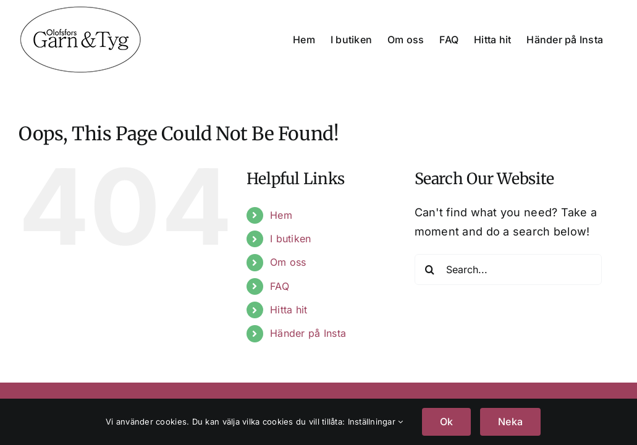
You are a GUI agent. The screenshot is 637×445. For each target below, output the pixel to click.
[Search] (430, 269)
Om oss (288, 262)
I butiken (290, 238)
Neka (510, 421)
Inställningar (375, 421)
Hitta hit (288, 309)
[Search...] (508, 269)
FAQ (279, 286)
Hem (281, 215)
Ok (446, 421)
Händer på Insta (308, 333)
